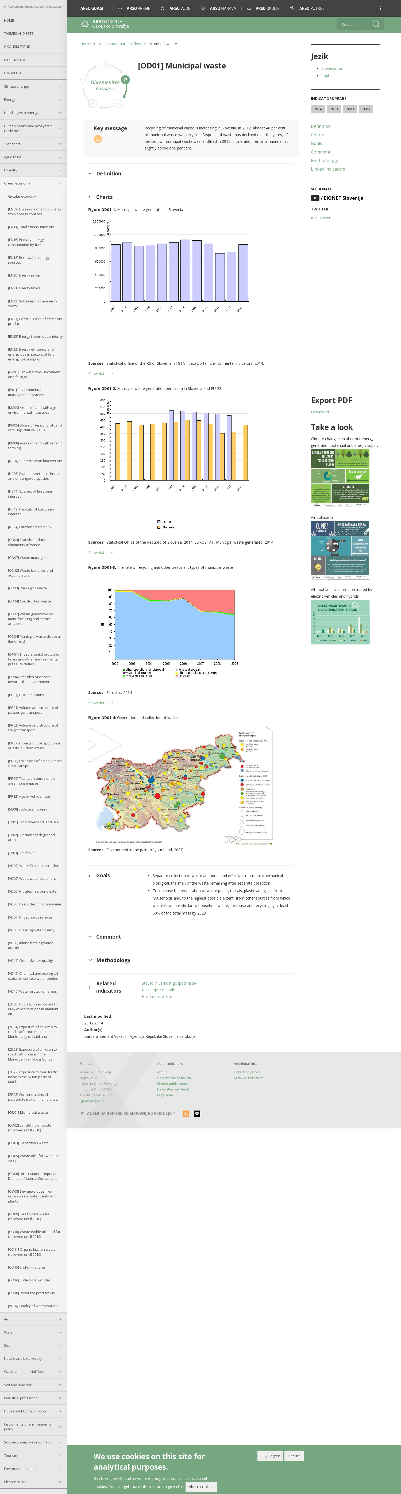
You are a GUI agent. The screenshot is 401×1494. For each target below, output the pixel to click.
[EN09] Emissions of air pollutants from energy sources (35, 211)
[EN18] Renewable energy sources (29, 260)
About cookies (201, 1486)
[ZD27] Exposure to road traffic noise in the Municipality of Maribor (32, 1077)
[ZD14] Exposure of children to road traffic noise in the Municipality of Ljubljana (32, 1031)
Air (6, 1319)
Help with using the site (174, 1078)
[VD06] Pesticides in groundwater (34, 904)
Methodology (324, 160)
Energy (9, 99)
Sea (7, 1345)
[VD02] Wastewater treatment (32, 878)
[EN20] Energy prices (24, 275)
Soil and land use (18, 1384)
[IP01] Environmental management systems (26, 392)
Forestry (10, 170)
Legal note (165, 1095)
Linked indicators (328, 169)
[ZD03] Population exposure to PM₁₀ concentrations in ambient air (33, 1009)
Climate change (16, 86)
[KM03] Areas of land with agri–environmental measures (33, 410)
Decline (294, 1455)
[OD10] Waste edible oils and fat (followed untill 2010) (34, 1234)
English (328, 75)
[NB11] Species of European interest (30, 493)
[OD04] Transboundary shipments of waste (26, 542)
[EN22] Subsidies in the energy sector (32, 303)
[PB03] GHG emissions (26, 694)
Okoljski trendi (17, 46)
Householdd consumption (25, 1411)
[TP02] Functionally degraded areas (31, 837)
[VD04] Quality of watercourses (33, 1305)
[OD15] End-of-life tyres (27, 1267)
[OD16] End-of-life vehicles (29, 1280)
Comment (320, 152)
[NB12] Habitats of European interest (31, 511)
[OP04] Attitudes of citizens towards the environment (29, 679)
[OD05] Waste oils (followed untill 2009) (34, 1158)
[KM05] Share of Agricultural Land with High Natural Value (35, 427)
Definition (321, 126)
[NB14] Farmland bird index (30, 526)
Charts (317, 135)
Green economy (17, 183)
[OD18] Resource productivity (31, 1293)
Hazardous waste (157, 996)
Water (9, 1332)
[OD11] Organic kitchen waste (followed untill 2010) (32, 1252)
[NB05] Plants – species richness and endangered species (34, 476)
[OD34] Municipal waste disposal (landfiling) (34, 639)
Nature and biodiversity (23, 1358)
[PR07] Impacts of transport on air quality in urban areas (35, 745)
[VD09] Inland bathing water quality (30, 945)
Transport (12, 143)
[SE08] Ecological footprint (28, 809)
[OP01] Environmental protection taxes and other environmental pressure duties (34, 659)
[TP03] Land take (21, 852)
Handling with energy (21, 112)
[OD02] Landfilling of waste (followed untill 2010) (29, 1127)
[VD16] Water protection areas (32, 991)
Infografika (14, 59)
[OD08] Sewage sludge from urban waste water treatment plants (32, 1196)
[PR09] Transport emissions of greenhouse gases (32, 781)
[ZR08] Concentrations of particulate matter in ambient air (34, 1097)
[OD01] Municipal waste (28, 1112)
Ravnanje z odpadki (159, 989)
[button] (380, 8)
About (162, 1072)
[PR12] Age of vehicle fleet (29, 796)
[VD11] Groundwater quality (30, 960)
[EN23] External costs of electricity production (35, 321)
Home (9, 20)
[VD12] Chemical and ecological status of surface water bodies (33, 976)
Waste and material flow (24, 1371)
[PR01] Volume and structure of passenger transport (33, 710)
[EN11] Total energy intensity (31, 226)
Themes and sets (19, 33)
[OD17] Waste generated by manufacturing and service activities (30, 619)
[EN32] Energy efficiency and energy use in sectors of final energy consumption (31, 354)
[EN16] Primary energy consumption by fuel (26, 242)
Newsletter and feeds (173, 1089)
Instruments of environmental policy (28, 1426)
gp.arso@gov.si (92, 1101)
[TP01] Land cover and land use (33, 822)
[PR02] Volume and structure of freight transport (33, 727)
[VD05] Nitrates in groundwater (33, 891)
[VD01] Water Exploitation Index (33, 865)
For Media (12, 73)
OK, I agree (270, 1455)
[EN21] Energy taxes (24, 288)
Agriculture (12, 157)
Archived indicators (248, 1078)
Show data (97, 373)
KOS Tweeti (321, 217)
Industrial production (21, 1398)
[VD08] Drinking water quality (31, 930)
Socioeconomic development (27, 1442)
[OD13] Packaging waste (27, 588)
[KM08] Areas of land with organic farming (35, 445)
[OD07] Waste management (30, 557)
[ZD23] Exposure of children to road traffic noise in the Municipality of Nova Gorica (32, 1054)
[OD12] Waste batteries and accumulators (30, 573)
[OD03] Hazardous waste (28, 1142)
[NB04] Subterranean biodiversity (35, 460)
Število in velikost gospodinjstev (169, 983)
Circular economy (22, 196)
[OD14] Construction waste (29, 601)
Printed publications (172, 1083)
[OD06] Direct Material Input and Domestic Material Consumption (34, 1176)
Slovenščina (332, 68)
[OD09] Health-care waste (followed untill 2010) (28, 1216)
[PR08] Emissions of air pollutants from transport (35, 763)
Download (320, 411)
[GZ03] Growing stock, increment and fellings (34, 374)
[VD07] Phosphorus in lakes (30, 917)
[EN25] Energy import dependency (35, 336)
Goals (316, 143)
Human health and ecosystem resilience (28, 128)
